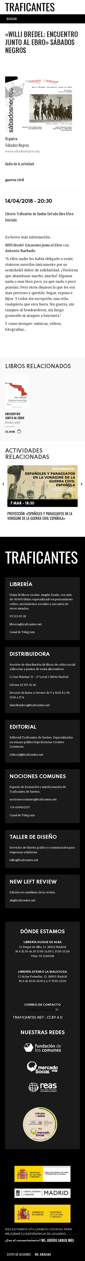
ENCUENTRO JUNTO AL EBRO (14, 416)
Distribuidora (30, 654)
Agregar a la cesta (19, 431)
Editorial (23, 727)
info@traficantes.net (42, 1009)
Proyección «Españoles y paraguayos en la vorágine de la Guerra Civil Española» (39, 516)
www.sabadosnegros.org (22, 151)
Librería (21, 584)
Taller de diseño (33, 837)
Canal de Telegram (22, 632)
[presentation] (3, 484)
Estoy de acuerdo (19, 1254)
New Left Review (33, 882)
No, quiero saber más (57, 1240)
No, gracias (43, 1254)
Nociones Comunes (38, 776)
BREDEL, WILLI (12, 422)
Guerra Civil (14, 180)
